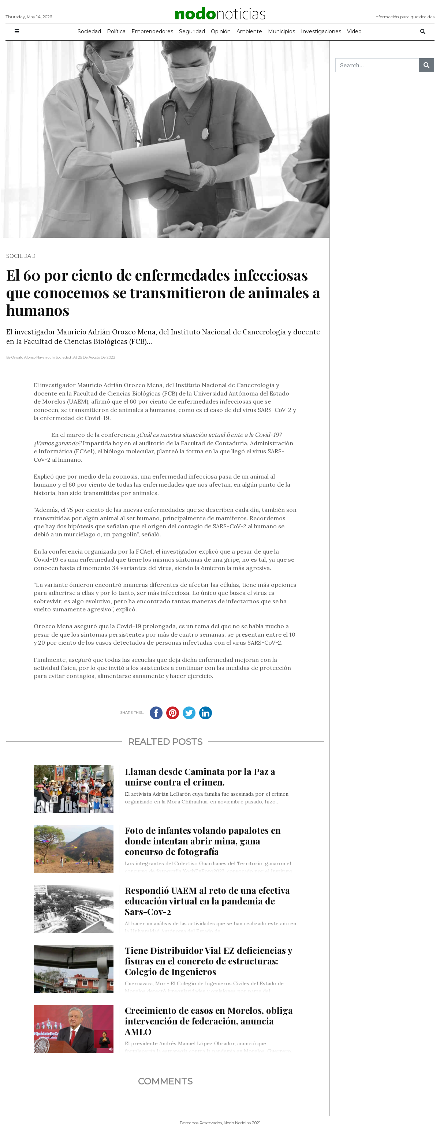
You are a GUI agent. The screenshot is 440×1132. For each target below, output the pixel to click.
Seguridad (192, 31)
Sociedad (89, 31)
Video (354, 31)
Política (116, 31)
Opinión (221, 31)
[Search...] (377, 65)
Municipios (281, 31)
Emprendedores (152, 31)
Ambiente (249, 31)
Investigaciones (321, 31)
